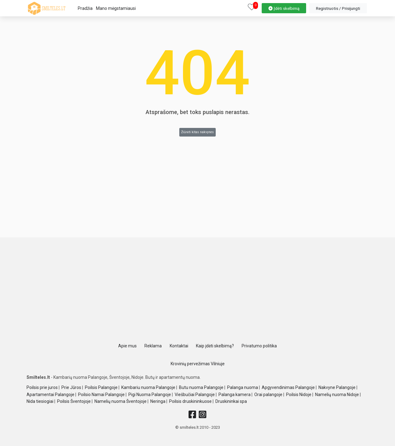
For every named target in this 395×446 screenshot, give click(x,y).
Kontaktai (179, 345)
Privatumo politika (259, 345)
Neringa (157, 401)
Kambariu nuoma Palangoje (148, 387)
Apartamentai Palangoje (50, 394)
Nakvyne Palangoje (337, 387)
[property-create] (284, 7)
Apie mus (127, 345)
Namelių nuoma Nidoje (337, 394)
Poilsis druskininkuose (190, 401)
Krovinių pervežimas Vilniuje (198, 363)
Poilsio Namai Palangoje (101, 394)
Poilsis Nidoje (298, 394)
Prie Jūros (71, 387)
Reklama (153, 345)
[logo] (47, 8)
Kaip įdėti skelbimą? (215, 345)
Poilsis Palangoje (101, 387)
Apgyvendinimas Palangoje (288, 387)
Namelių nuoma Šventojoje (120, 401)
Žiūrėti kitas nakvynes (197, 132)
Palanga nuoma (242, 387)
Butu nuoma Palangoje (201, 387)
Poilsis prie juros (42, 387)
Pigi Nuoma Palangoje (149, 394)
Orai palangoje (268, 394)
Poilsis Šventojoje (74, 401)
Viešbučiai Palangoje (195, 394)
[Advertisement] (197, 291)
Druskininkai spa (231, 401)
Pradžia (85, 8)
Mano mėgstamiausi (116, 8)
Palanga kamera (234, 394)
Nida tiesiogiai (40, 401)
